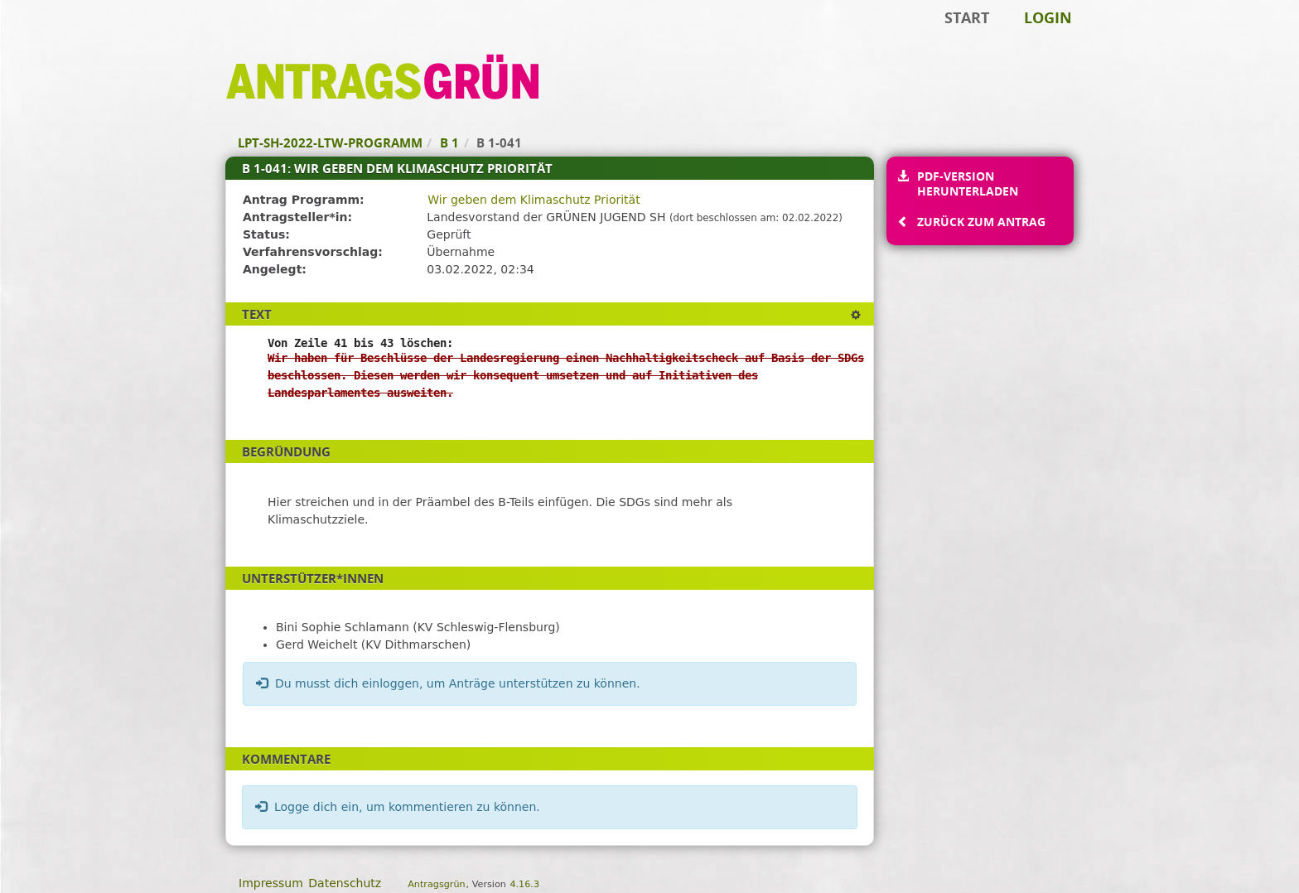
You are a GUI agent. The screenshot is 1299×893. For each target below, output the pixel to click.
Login (1048, 17)
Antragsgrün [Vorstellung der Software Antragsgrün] (436, 884)
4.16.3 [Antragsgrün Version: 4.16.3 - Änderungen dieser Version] (524, 884)
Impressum (271, 883)
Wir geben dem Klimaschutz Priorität (533, 199)
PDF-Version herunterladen (967, 183)
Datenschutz (344, 883)
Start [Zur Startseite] (966, 17)
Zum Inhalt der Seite (68, 38)
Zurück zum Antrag (980, 221)
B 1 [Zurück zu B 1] (449, 142)
